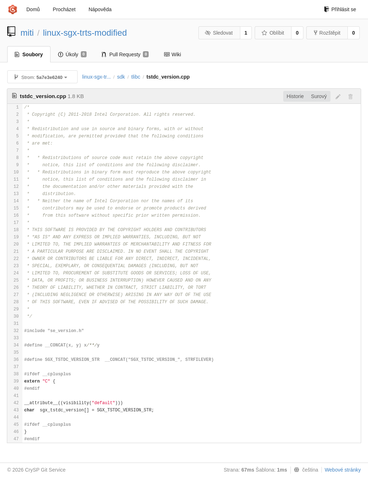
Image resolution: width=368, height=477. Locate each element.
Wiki (172, 54)
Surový (319, 96)
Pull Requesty (125, 54)
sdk (121, 77)
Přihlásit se (340, 9)
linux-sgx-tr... (96, 76)
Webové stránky (343, 470)
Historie (295, 96)
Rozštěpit (327, 33)
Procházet (64, 9)
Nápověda (99, 9)
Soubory (29, 54)
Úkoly (72, 54)
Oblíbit (272, 33)
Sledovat (219, 33)
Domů (33, 9)
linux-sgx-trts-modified (85, 32)
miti (27, 32)
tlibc (135, 77)
